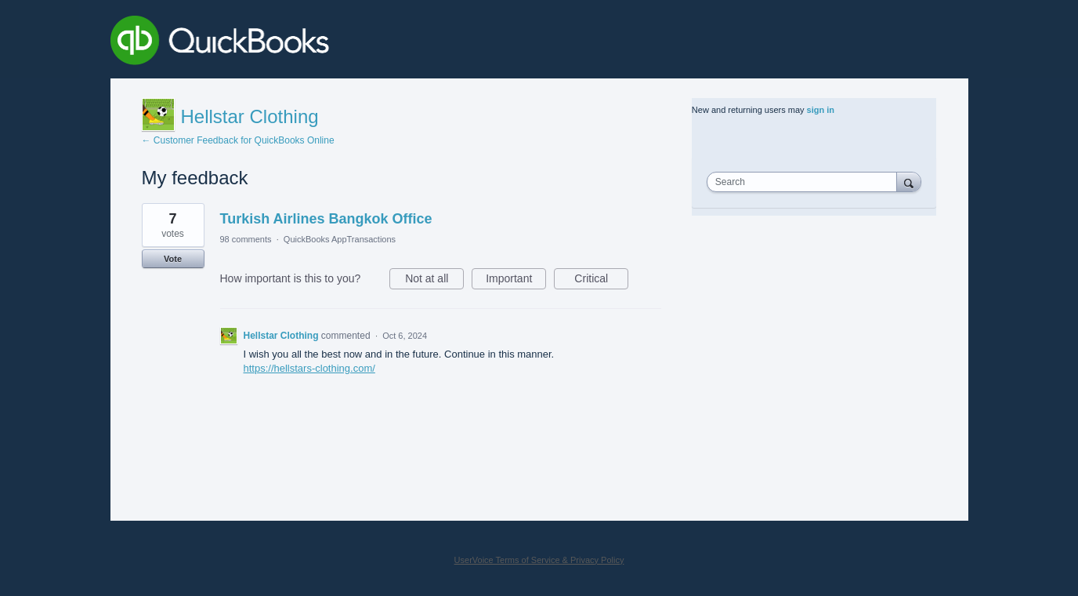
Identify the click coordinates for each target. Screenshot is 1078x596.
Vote (173, 258)
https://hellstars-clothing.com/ (309, 368)
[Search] (908, 181)
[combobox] (805, 181)
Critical (601, 280)
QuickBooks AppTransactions (340, 239)
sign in (820, 109)
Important (516, 280)
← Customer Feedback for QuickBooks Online (238, 140)
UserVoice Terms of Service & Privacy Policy (539, 560)
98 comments (246, 239)
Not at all (434, 280)
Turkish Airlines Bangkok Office (326, 219)
